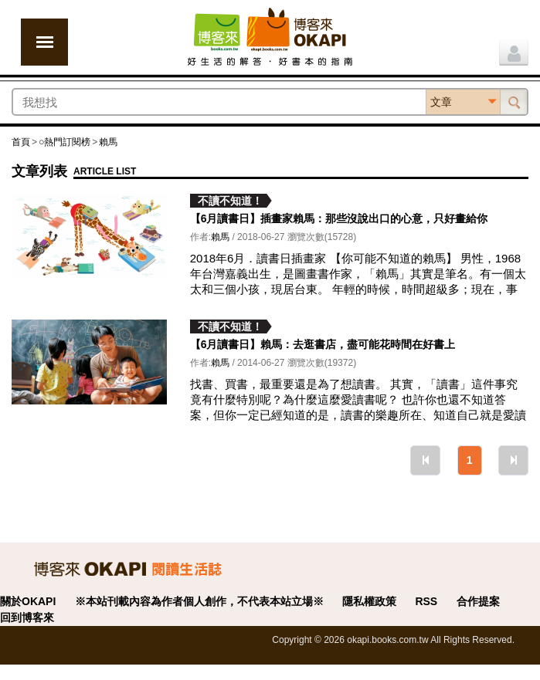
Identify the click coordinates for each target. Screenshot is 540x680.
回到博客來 (27, 617)
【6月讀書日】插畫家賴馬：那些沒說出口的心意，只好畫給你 (339, 218)
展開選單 (44, 42)
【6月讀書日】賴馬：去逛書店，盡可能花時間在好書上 (323, 344)
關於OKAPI (28, 601)
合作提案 (478, 601)
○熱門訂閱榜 (64, 142)
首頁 (21, 142)
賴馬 (108, 142)
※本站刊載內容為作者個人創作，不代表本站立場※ (199, 601)
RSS (426, 601)
